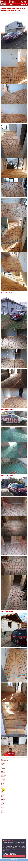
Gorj (2, 764)
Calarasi (2, 774)
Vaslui (2, 770)
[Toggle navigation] (26, 4)
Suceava (3, 768)
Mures (2, 800)
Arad (2, 771)
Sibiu (2, 811)
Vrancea (3, 782)
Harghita (3, 776)
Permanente (6, 851)
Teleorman (3, 780)
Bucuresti (3, 806)
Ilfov (2, 766)
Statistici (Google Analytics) (9, 853)
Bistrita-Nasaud (4, 760)
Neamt (2, 810)
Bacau (2, 794)
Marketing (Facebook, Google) (10, 854)
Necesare (6, 850)
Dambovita (3, 775)
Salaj (2, 791)
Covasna (3, 763)
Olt (1, 767)
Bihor (2, 804)
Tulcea (2, 803)
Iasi (1, 808)
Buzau (2, 762)
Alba (2, 759)
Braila (2, 784)
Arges (2, 783)
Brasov (2, 795)
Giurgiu (2, 807)
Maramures (3, 778)
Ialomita (3, 799)
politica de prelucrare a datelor (9, 848)
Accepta (14, 856)
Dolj (2, 787)
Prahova (3, 779)
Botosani (3, 772)
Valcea (2, 812)
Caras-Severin (4, 786)
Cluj (2, 796)
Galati (2, 798)
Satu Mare (3, 802)
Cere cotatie (14, 859)
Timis (2, 792)
